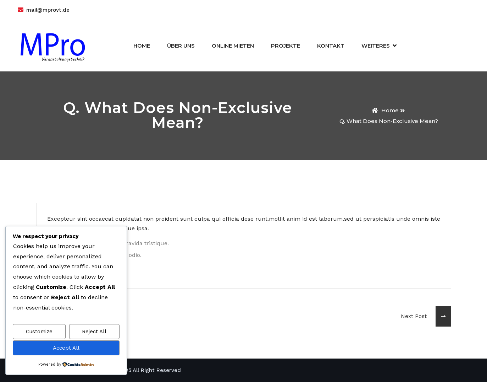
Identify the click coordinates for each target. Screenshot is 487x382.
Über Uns (181, 45)
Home (141, 45)
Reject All (94, 331)
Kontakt (330, 45)
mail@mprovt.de (48, 10)
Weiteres (375, 45)
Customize (39, 331)
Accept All (66, 348)
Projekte (285, 45)
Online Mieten (233, 45)
